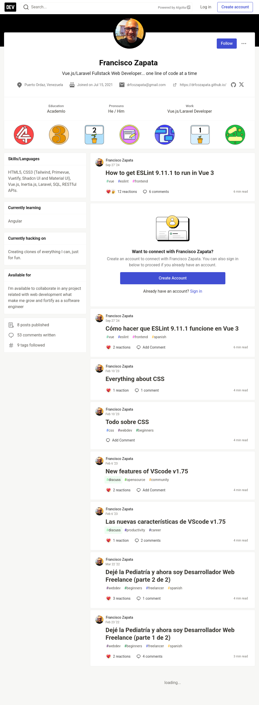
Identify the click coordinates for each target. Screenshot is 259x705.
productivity (134, 530)
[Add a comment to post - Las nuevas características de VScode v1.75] (117, 540)
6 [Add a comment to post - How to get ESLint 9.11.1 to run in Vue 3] (155, 192)
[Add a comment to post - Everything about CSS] (117, 390)
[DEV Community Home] (10, 7)
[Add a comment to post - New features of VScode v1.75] (118, 490)
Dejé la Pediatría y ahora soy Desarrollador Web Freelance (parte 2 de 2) (169, 576)
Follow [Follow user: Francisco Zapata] (227, 43)
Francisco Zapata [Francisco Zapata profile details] (119, 160)
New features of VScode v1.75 (146, 471)
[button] (23, 135)
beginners (145, 430)
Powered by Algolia (174, 7)
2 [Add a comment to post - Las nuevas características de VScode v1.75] (147, 540)
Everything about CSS (134, 378)
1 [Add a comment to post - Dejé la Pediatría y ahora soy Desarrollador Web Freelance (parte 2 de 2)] (148, 598)
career (155, 530)
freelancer (155, 588)
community (159, 479)
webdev (125, 430)
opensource (134, 479)
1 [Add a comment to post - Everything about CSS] (146, 390)
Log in (205, 7)
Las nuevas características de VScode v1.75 (165, 521)
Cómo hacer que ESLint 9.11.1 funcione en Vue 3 (172, 328)
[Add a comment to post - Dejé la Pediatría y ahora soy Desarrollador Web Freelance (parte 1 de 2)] (118, 656)
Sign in (196, 291)
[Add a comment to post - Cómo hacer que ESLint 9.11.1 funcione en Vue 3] (118, 347)
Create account (235, 7)
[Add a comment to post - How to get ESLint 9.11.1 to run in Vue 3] (121, 191)
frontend (140, 181)
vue (110, 181)
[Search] (26, 7)
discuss (113, 479)
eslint (123, 181)
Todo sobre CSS (127, 422)
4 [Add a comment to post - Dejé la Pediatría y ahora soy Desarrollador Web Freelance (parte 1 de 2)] (149, 656)
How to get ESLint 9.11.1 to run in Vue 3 (159, 172)
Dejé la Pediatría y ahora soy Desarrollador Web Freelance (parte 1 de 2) (169, 634)
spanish (159, 337)
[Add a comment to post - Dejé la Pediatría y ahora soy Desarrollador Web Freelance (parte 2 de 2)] (118, 598)
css (110, 430)
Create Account (173, 278)
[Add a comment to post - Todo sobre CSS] (120, 440)
